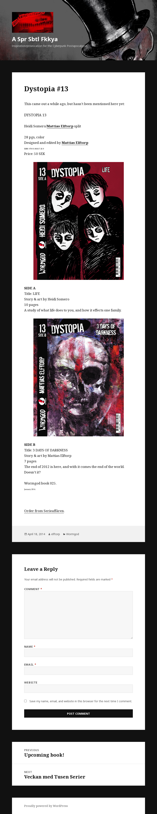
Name (29, 646)
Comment (33, 589)
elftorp (55, 534)
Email (30, 664)
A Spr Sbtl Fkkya (35, 39)
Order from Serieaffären (44, 511)
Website (31, 682)
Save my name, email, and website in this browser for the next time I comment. (80, 701)
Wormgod (72, 534)
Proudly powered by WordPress (46, 806)
